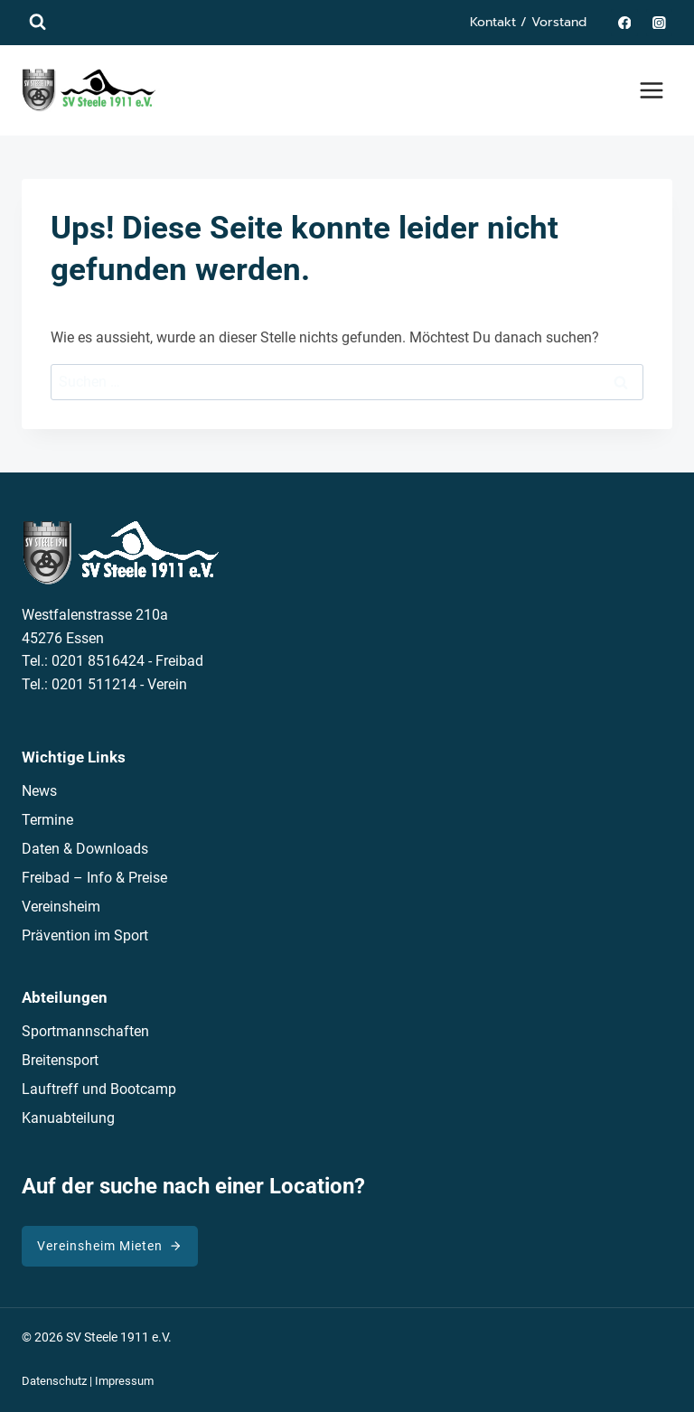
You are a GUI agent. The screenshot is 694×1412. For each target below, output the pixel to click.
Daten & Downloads (85, 848)
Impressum (124, 1381)
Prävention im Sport (85, 935)
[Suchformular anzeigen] (37, 22)
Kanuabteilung (68, 1118)
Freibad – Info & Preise (94, 877)
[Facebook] (624, 22)
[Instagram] (659, 22)
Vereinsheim (61, 906)
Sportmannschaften (85, 1031)
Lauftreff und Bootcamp (99, 1089)
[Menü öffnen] (651, 89)
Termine (47, 819)
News (39, 791)
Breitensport (60, 1060)
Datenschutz (54, 1381)
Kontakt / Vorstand (528, 22)
